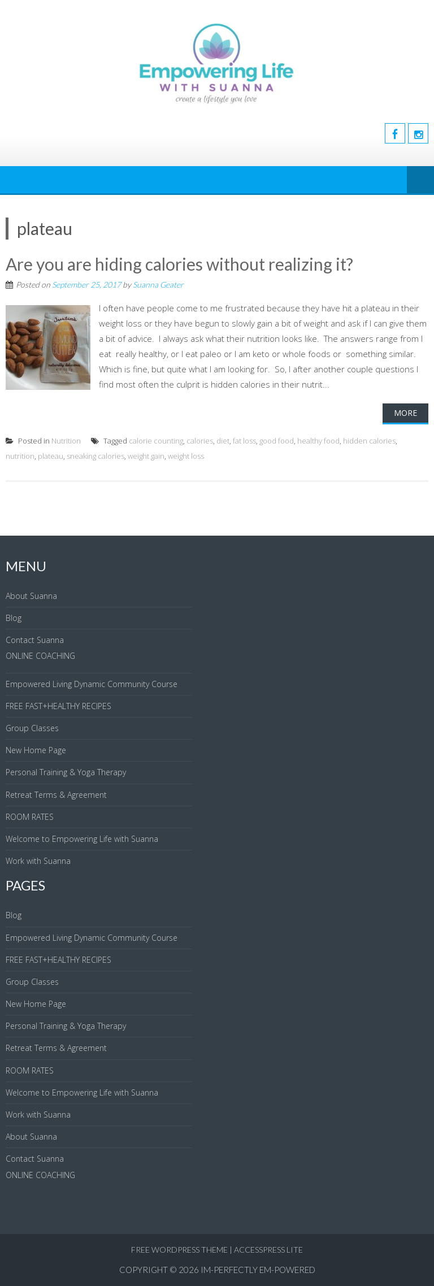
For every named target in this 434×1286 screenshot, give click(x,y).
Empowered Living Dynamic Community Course (91, 684)
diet (222, 441)
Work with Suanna (38, 860)
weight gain (146, 456)
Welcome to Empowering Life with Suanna (82, 838)
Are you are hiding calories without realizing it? (179, 264)
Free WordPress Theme (179, 1249)
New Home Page (36, 750)
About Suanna (31, 595)
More (405, 412)
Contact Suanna (35, 640)
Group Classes (32, 728)
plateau (50, 456)
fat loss (244, 441)
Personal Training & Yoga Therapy (66, 772)
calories (199, 441)
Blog (13, 617)
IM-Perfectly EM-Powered (258, 1270)
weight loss (186, 456)
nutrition (20, 456)
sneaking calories (95, 456)
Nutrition (66, 441)
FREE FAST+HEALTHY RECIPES (58, 706)
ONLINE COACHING (40, 655)
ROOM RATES (30, 816)
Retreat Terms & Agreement (56, 794)
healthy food (318, 441)
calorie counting (156, 441)
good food (276, 441)
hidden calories (369, 441)
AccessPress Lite (268, 1249)
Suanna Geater (158, 284)
